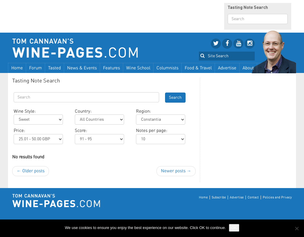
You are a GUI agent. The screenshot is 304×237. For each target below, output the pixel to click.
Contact (253, 197)
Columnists (167, 68)
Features (111, 68)
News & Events (82, 68)
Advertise (227, 68)
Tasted (54, 68)
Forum (35, 68)
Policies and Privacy (277, 197)
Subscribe (219, 197)
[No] (297, 228)
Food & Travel (198, 68)
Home (17, 68)
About (248, 68)
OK (234, 227)
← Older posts (31, 171)
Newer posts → (176, 171)
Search (175, 98)
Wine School (138, 68)
